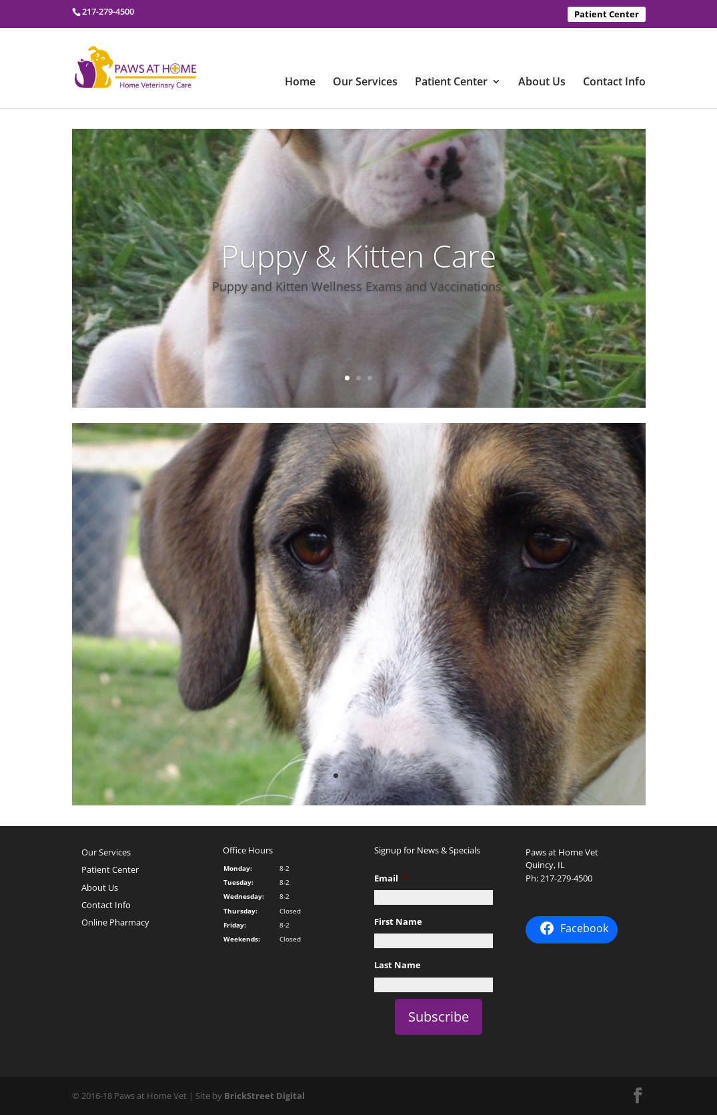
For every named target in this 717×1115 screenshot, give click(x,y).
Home (300, 83)
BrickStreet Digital (264, 1096)
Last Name (397, 965)
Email (391, 878)
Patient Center (606, 14)
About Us (542, 83)
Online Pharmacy (115, 922)
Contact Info (614, 83)
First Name (398, 922)
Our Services (365, 83)
